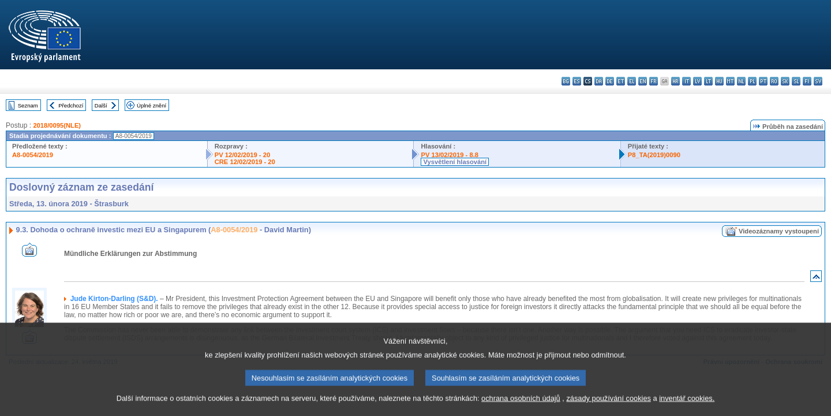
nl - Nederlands (741, 81)
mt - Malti (730, 81)
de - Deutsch (609, 81)
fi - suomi (807, 81)
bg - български (566, 81)
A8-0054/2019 (32, 154)
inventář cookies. (686, 408)
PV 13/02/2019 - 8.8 (449, 154)
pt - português (763, 81)
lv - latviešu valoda (697, 81)
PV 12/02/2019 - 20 (242, 154)
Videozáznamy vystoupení (779, 231)
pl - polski (752, 81)
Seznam (28, 105)
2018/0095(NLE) (57, 125)
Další (101, 105)
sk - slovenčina (785, 81)
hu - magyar (719, 81)
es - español (576, 81)
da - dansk (598, 81)
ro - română (774, 81)
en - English (642, 81)
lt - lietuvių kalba (708, 81)
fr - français (653, 81)
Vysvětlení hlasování (454, 161)
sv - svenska (818, 81)
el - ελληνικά (631, 81)
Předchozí (70, 105)
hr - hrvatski (675, 81)
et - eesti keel (620, 81)
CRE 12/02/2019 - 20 (245, 161)
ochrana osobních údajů (520, 408)
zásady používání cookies (608, 408)
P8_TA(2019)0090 (654, 154)
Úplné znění (151, 105)
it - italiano (686, 81)
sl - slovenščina (796, 81)
